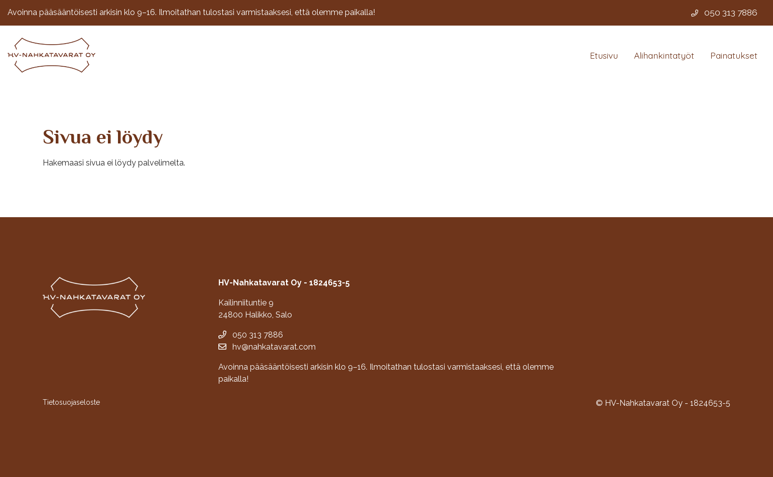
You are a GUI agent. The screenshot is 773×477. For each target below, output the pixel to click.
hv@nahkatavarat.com (267, 347)
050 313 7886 (250, 335)
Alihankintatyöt (664, 55)
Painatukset (733, 55)
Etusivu (604, 55)
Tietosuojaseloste (71, 402)
